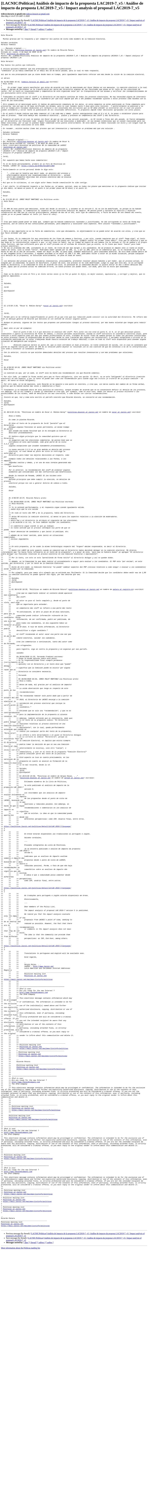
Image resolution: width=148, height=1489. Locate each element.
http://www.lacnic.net (43, 1153)
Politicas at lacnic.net (35, 1164)
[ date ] (26, 29)
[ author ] (49, 29)
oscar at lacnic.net (53, 360)
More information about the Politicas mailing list (20, 1487)
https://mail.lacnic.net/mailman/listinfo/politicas (28, 1168)
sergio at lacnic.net (74, 927)
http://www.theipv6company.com (33, 1184)
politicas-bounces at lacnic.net (31, 53)
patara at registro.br (123, 700)
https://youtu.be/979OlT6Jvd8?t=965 (37, 192)
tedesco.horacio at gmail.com (37, 14)
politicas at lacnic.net (18, 58)
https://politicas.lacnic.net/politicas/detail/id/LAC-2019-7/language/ (37, 985)
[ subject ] (42, 29)
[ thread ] (33, 29)
